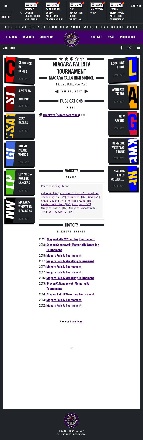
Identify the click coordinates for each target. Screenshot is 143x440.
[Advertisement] (20, 286)
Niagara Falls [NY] (54, 208)
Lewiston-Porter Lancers (25, 178)
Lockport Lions (118, 65)
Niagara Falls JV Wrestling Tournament (71, 239)
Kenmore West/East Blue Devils (118, 150)
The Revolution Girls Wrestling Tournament (76, 16)
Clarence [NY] (77, 197)
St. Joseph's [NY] (61, 212)
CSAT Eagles (23, 121)
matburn (77, 321)
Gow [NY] (94, 197)
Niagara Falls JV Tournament (64, 255)
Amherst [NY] (50, 193)
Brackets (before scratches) (61, 115)
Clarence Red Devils (25, 67)
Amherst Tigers (118, 92)
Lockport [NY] (81, 204)
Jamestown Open (96, 11)
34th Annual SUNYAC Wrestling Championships (55, 14)
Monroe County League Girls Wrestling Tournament (32, 16)
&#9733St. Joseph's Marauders (25, 99)
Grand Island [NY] (53, 201)
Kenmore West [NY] (80, 201)
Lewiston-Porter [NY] (56, 204)
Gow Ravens (120, 119)
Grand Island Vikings (23, 150)
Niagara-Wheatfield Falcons (25, 207)
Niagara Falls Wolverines (118, 178)
